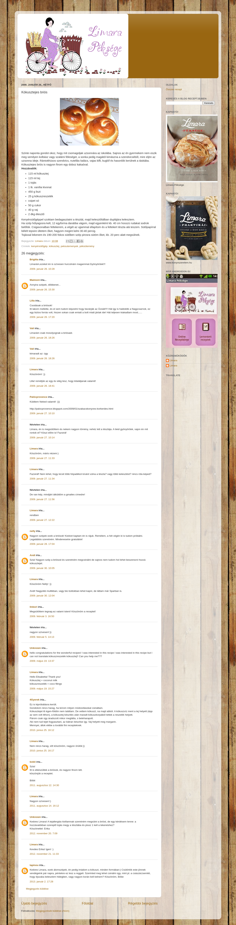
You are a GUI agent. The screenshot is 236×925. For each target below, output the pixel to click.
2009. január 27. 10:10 (42, 413)
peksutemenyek (69, 246)
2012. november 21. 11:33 (44, 853)
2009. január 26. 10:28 (42, 269)
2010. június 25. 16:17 (42, 750)
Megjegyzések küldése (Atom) (52, 911)
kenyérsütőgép (39, 246)
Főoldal (87, 903)
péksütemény (86, 246)
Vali (32, 328)
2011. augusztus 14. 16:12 (44, 805)
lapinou (34, 865)
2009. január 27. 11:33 (42, 458)
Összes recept (174, 89)
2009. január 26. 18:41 (42, 385)
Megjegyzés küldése (37, 888)
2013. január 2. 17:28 (41, 881)
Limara (34, 369)
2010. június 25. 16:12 (42, 730)
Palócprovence (38, 397)
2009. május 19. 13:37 (42, 661)
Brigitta (34, 259)
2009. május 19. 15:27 (42, 688)
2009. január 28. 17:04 (42, 544)
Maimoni (35, 280)
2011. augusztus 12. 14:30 (44, 785)
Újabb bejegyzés (34, 903)
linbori (33, 606)
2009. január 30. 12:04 (42, 595)
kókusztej (54, 246)
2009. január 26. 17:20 (42, 317)
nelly (32, 531)
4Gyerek (34, 699)
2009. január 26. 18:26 (42, 337)
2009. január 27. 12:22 (42, 520)
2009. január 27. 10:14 (42, 437)
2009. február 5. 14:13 (42, 637)
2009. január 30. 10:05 (42, 568)
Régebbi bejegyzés (143, 903)
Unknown (35, 648)
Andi (32, 555)
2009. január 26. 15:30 (42, 289)
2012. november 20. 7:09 (43, 833)
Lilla (32, 300)
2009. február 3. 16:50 (42, 616)
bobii (33, 761)
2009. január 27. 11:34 (42, 478)
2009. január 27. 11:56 (42, 499)
